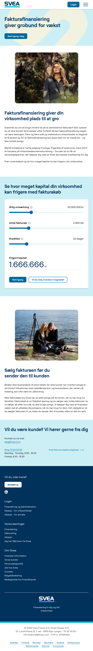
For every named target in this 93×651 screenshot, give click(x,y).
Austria (60, 642)
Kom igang (17, 279)
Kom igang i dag (16, 36)
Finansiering (11, 529)
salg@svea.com (12, 441)
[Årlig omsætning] (31, 207)
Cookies (9, 571)
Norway (37, 642)
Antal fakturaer (20, 222)
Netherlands (32, 646)
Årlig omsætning (20, 207)
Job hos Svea (11, 567)
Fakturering (10, 533)
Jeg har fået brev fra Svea (18, 541)
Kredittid (16, 238)
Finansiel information (15, 555)
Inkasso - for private (15, 514)
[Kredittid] (22, 239)
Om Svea (10, 550)
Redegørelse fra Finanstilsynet (20, 579)
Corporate (58, 646)
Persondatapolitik (14, 563)
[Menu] (85, 4)
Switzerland (73, 642)
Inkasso (8, 537)
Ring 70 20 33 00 (13, 449)
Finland (25, 642)
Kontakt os (13, 484)
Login (73, 4)
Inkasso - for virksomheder (18, 510)
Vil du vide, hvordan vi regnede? (48, 279)
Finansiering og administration (20, 506)
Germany (48, 642)
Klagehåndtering (13, 575)
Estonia (45, 646)
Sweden (14, 642)
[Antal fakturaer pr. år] (29, 223)
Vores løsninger (14, 524)
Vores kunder (11, 559)
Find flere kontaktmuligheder (66, 450)
